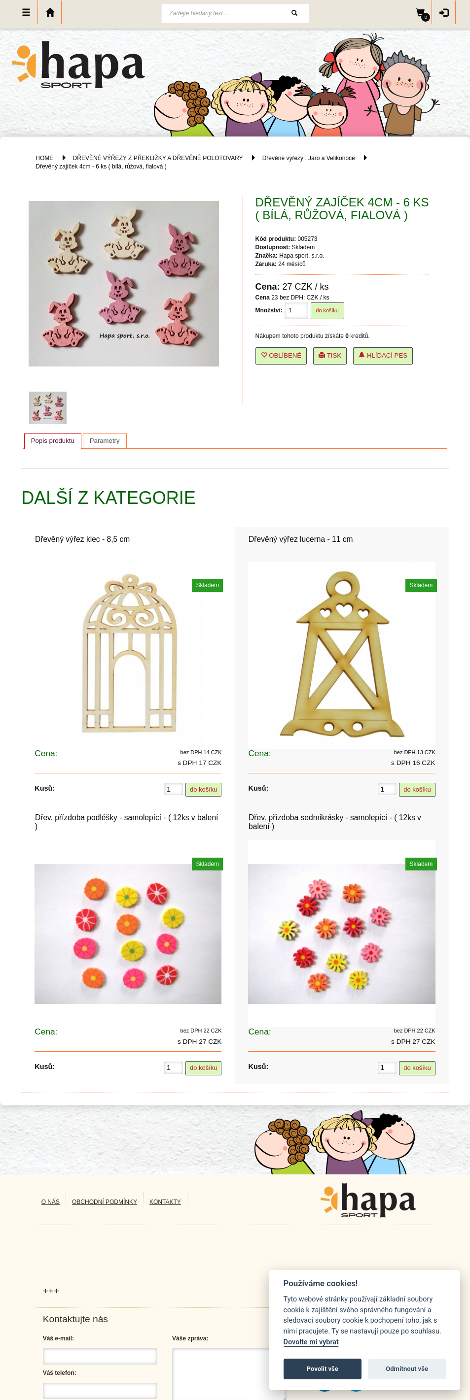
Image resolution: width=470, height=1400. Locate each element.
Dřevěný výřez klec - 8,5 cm (82, 539)
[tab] (52, 441)
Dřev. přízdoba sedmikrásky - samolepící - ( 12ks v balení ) (335, 821)
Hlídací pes (383, 355)
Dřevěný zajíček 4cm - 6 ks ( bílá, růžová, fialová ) (101, 166)
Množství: (269, 310)
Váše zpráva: (190, 1338)
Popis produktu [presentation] (52, 440)
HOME (44, 158)
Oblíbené (281, 355)
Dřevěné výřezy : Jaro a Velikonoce (308, 158)
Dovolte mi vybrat (311, 1342)
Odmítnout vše (407, 1368)
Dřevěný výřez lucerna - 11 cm (301, 539)
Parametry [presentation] (105, 440)
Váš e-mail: (58, 1338)
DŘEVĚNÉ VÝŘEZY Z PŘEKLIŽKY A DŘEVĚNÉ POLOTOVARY (159, 158)
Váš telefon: (59, 1372)
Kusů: (45, 788)
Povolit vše (322, 1368)
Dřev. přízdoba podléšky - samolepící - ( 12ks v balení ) (126, 821)
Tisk (330, 355)
